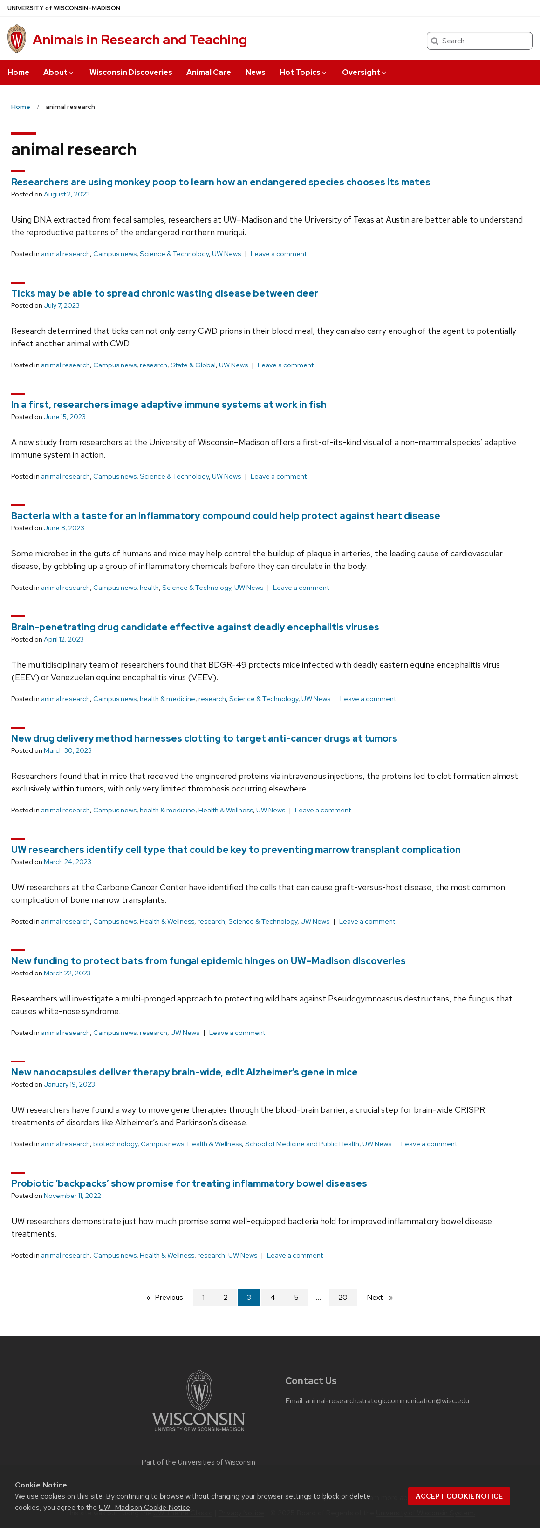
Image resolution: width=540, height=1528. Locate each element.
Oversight (365, 72)
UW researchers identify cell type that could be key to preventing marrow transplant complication (236, 850)
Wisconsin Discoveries (130, 72)
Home (18, 72)
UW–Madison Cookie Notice (144, 1507)
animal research (65, 253)
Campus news (115, 253)
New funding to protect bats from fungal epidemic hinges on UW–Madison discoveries (208, 961)
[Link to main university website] (198, 1433)
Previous (173, 1297)
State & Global (193, 365)
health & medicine (167, 698)
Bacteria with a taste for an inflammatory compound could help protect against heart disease (225, 516)
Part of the (198, 1462)
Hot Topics (304, 72)
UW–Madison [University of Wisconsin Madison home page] (63, 8)
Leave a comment (279, 253)
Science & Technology (174, 253)
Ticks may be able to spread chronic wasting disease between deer (164, 293)
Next (384, 1297)
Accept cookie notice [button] (459, 1496)
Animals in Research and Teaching (140, 39)
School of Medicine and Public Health (302, 1144)
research (153, 365)
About (59, 72)
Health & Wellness (225, 810)
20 (343, 1297)
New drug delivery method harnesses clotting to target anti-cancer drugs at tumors (204, 738)
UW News (226, 253)
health (149, 587)
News (256, 72)
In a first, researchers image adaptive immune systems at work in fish (169, 405)
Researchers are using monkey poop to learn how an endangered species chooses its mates (221, 182)
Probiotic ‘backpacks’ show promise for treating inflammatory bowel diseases (189, 1183)
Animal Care (208, 72)
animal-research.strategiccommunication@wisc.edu (387, 1401)
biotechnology (115, 1144)
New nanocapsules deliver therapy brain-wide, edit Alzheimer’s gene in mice (184, 1072)
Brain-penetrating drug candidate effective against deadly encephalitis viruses (195, 627)
